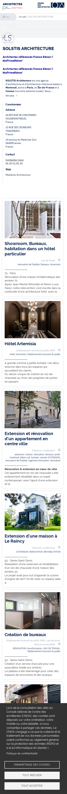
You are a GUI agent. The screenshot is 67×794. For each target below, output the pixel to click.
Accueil (22, 17)
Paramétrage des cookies (32, 764)
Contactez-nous (15, 159)
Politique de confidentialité (22, 753)
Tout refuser (32, 775)
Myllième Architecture (18, 174)
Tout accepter (32, 785)
